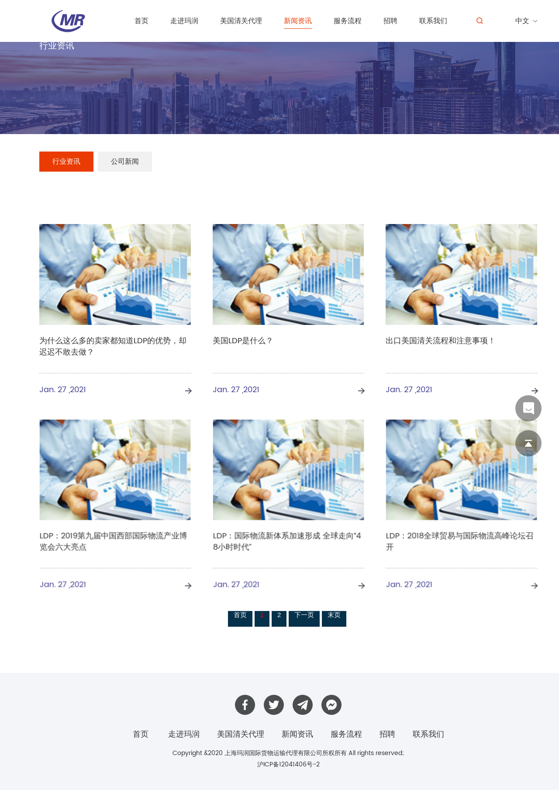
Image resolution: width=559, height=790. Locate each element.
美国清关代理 (241, 21)
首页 (141, 21)
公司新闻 (125, 161)
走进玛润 (184, 21)
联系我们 (433, 21)
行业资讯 (66, 161)
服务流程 (348, 21)
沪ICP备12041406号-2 (288, 764)
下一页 (304, 616)
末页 (334, 616)
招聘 (390, 21)
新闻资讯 (298, 21)
